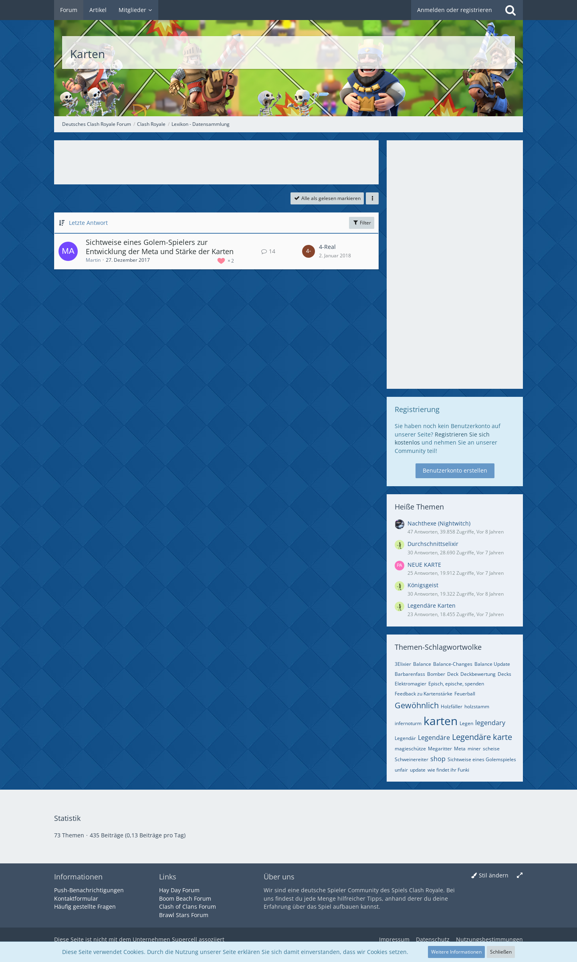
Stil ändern (493, 875)
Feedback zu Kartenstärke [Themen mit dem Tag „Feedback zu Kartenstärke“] (423, 693)
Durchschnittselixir (433, 544)
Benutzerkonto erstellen (455, 470)
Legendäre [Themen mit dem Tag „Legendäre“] (434, 737)
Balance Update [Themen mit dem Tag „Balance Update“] (492, 664)
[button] (372, 198)
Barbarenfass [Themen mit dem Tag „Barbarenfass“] (410, 674)
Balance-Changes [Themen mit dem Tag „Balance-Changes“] (452, 664)
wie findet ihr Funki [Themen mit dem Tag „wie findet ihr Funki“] (448, 769)
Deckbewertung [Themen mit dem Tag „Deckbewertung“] (478, 674)
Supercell (184, 939)
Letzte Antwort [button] (88, 222)
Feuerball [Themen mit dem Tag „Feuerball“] (464, 693)
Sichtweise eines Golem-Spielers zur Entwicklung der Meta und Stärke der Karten (160, 247)
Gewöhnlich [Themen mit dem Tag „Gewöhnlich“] (417, 705)
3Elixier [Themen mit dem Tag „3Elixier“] (403, 664)
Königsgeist (423, 585)
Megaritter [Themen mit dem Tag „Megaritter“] (440, 748)
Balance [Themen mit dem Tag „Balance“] (422, 664)
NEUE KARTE (424, 564)
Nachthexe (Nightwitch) (439, 523)
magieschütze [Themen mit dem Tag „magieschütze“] (410, 748)
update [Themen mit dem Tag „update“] (418, 769)
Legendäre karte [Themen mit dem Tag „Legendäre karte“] (482, 737)
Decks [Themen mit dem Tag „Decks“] (504, 674)
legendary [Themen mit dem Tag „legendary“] (490, 722)
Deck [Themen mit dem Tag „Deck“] (452, 674)
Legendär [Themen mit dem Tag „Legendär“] (405, 738)
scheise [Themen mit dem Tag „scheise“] (491, 748)
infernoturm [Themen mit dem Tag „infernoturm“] (408, 723)
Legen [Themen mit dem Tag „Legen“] (466, 723)
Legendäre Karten (432, 605)
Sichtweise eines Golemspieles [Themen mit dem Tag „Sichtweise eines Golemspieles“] (482, 759)
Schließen (501, 951)
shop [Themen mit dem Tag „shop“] (438, 758)
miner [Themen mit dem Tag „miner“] (474, 748)
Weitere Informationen (456, 951)
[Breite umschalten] (519, 875)
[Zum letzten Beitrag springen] (308, 251)
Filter (361, 222)
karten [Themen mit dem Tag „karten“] (441, 720)
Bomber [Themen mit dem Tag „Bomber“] (436, 674)
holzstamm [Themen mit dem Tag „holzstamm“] (476, 706)
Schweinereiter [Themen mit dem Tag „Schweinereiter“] (411, 759)
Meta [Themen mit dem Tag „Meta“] (460, 748)
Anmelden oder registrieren (454, 10)
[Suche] (510, 10)
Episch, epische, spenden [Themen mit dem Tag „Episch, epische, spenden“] (456, 683)
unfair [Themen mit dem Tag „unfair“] (401, 769)
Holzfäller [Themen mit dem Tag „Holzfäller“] (451, 706)
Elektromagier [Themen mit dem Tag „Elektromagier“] (410, 683)
